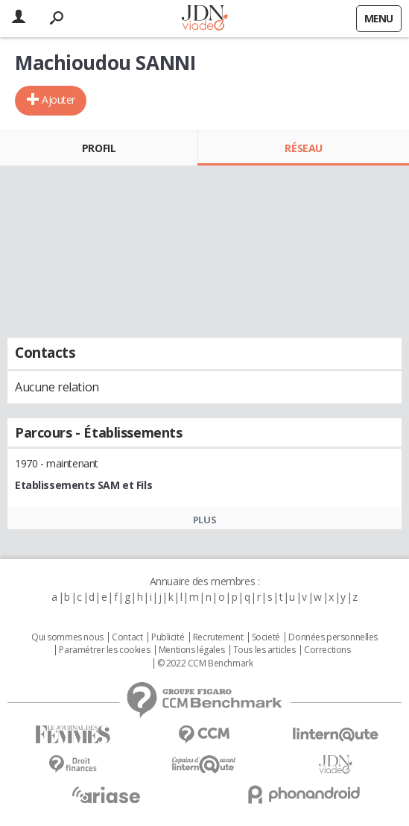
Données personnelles (333, 637)
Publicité (167, 637)
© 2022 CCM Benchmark (205, 663)
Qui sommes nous (67, 637)
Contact (127, 637)
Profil (98, 148)
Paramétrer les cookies (104, 650)
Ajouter (58, 99)
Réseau (303, 148)
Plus (204, 519)
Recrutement (218, 637)
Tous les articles (264, 650)
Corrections (327, 650)
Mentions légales (191, 650)
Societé (266, 637)
